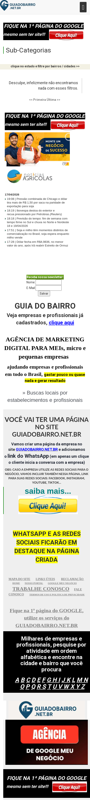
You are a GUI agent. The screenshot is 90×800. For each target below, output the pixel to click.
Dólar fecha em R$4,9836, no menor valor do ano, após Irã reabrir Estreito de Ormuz (37, 245)
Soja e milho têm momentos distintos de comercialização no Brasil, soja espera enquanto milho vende (38, 234)
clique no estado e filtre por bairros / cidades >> (45, 66)
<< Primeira (37, 99)
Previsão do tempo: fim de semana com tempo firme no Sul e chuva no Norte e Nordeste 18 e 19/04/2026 (38, 222)
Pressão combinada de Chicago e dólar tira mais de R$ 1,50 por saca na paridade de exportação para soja (37, 202)
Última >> (53, 99)
